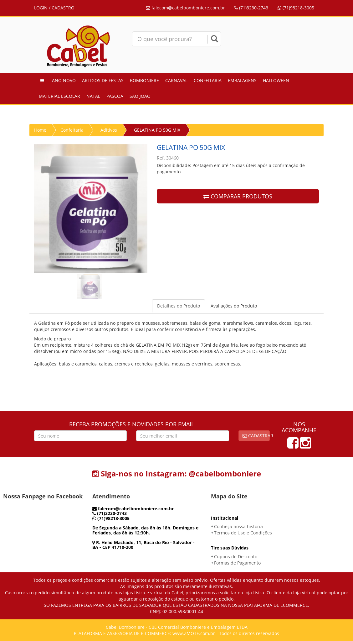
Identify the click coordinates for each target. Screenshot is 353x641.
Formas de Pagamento (237, 563)
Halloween (276, 80)
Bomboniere (144, 80)
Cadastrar (256, 436)
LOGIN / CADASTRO (54, 8)
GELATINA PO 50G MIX (157, 130)
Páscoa (114, 96)
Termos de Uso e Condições (243, 533)
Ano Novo (64, 80)
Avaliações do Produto (234, 306)
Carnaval (176, 80)
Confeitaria (208, 80)
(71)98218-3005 (296, 8)
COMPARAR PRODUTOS (237, 196)
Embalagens (242, 80)
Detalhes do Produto (178, 306)
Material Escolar (59, 96)
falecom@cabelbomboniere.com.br (185, 8)
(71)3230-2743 (251, 8)
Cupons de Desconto (235, 557)
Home (40, 130)
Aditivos (108, 130)
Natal (93, 96)
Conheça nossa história (238, 526)
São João (140, 96)
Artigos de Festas (103, 80)
